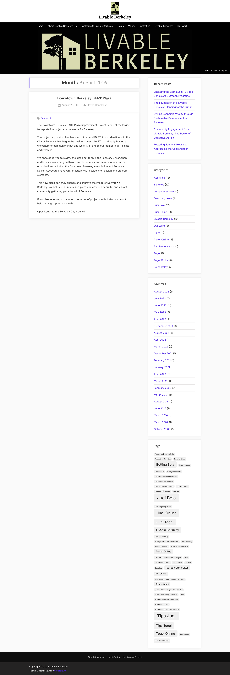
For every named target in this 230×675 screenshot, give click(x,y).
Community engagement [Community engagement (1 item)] (164, 481)
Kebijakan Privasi (132, 657)
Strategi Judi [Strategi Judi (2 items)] (162, 584)
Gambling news (163, 198)
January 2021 (162, 367)
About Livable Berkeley (60, 26)
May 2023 (160, 312)
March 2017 (161, 394)
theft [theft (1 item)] (182, 595)
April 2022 (160, 339)
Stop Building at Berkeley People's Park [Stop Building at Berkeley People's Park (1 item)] (169, 579)
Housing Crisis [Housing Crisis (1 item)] (182, 486)
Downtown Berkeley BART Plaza (84, 98)
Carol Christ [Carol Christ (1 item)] (159, 472)
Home (40, 26)
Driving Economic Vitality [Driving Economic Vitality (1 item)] (164, 486)
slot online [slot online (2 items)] (160, 573)
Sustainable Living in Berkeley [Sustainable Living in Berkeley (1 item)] (166, 595)
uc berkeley (161, 267)
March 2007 (161, 422)
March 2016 (161, 415)
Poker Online (161, 239)
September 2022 (164, 326)
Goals (120, 26)
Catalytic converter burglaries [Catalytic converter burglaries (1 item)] (166, 477)
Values (131, 26)
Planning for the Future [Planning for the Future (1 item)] (179, 546)
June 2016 (160, 408)
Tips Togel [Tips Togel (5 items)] (164, 625)
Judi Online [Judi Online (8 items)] (167, 513)
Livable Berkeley (115, 17)
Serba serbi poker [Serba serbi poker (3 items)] (177, 567)
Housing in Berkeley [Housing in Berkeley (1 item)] (162, 491)
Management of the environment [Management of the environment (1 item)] (167, 542)
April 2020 (160, 374)
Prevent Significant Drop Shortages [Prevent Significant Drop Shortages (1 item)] (168, 558)
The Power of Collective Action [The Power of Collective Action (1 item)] (166, 600)
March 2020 (161, 381)
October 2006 (162, 429)
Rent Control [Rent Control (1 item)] (177, 563)
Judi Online (160, 212)
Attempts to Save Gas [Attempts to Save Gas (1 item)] (163, 459)
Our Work (182, 26)
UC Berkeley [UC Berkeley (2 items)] (162, 640)
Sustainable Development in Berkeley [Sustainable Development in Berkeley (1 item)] (168, 590)
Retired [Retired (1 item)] (188, 563)
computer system (164, 191)
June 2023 (160, 305)
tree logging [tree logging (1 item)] (184, 634)
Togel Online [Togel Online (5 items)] (165, 633)
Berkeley (159, 184)
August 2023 (161, 291)
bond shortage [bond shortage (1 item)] (184, 465)
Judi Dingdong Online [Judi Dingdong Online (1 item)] (163, 507)
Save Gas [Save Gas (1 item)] (158, 568)
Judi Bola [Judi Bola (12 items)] (166, 497)
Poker (157, 232)
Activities (145, 26)
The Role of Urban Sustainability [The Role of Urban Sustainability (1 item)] (167, 609)
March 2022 (161, 346)
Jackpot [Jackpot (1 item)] (176, 491)
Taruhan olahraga (164, 246)
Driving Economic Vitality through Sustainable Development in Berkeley (173, 118)
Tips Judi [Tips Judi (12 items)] (166, 615)
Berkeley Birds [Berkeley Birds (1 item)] (179, 459)
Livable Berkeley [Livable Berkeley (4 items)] (167, 530)
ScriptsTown (60, 671)
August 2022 (161, 332)
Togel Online (161, 260)
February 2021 (162, 360)
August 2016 (161, 401)
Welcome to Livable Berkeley (97, 26)
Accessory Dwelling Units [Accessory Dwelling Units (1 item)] (164, 454)
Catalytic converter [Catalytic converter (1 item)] (174, 472)
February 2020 (162, 387)
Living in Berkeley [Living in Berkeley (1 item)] (161, 537)
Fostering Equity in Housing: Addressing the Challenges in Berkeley (171, 149)
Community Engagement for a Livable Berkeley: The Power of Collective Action (172, 133)
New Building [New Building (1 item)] (187, 542)
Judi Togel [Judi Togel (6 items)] (165, 522)
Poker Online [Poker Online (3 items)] (163, 551)
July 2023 (160, 298)
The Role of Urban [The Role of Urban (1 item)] (161, 604)
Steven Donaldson (97, 104)
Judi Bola (159, 205)
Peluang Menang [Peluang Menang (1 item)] (161, 546)
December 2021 (163, 353)
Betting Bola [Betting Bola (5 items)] (165, 464)
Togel (157, 253)
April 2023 (160, 319)
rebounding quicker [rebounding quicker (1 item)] (162, 563)
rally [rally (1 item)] (186, 558)
